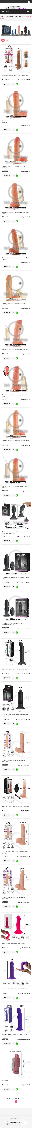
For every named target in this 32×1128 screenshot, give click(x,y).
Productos (10, 16)
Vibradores (18, 16)
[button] (6, 84)
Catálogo (2, 16)
